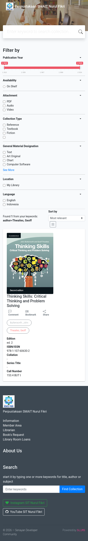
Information (11, 421)
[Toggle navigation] (76, 6)
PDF (9, 101)
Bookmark (30, 314)
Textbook (12, 128)
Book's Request (13, 435)
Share (46, 313)
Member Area (12, 425)
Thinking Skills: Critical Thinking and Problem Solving (26, 301)
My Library (13, 185)
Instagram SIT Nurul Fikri (25, 503)
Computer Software (18, 164)
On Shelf (12, 86)
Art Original (13, 156)
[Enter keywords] (31, 489)
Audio (10, 105)
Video (10, 109)
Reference (13, 124)
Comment (13, 313)
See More (8, 170)
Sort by (52, 211)
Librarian (9, 430)
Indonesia (13, 204)
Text (9, 152)
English (11, 200)
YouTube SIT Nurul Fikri (23, 512)
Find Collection (72, 489)
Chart (10, 160)
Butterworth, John (19, 322)
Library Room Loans (16, 439)
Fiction (11, 132)
